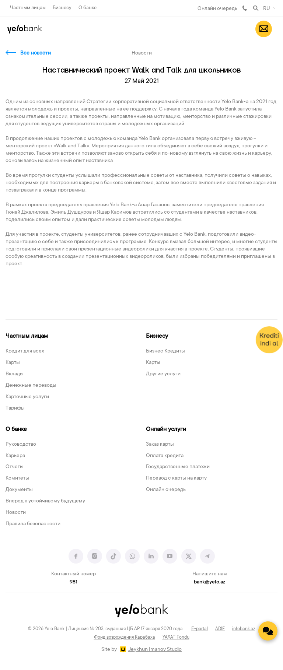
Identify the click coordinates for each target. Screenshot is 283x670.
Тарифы (15, 408)
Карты (13, 363)
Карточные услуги (27, 397)
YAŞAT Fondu (176, 637)
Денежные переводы (31, 386)
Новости (16, 513)
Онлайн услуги (166, 429)
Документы (19, 490)
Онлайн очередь (217, 9)
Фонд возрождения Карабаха (124, 637)
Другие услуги (163, 374)
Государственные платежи (178, 467)
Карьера (15, 456)
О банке (87, 8)
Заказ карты (160, 445)
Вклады (15, 374)
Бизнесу (62, 8)
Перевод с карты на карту (176, 478)
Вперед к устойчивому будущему (45, 501)
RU (266, 9)
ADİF (220, 629)
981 (244, 8)
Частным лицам (28, 8)
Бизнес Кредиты (165, 351)
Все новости (35, 53)
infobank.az (243, 629)
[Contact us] (267, 631)
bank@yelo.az (209, 582)
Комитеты (17, 478)
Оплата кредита (165, 456)
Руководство (21, 445)
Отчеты (15, 467)
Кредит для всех (25, 351)
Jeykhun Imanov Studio (155, 650)
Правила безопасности (33, 524)
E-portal (199, 629)
